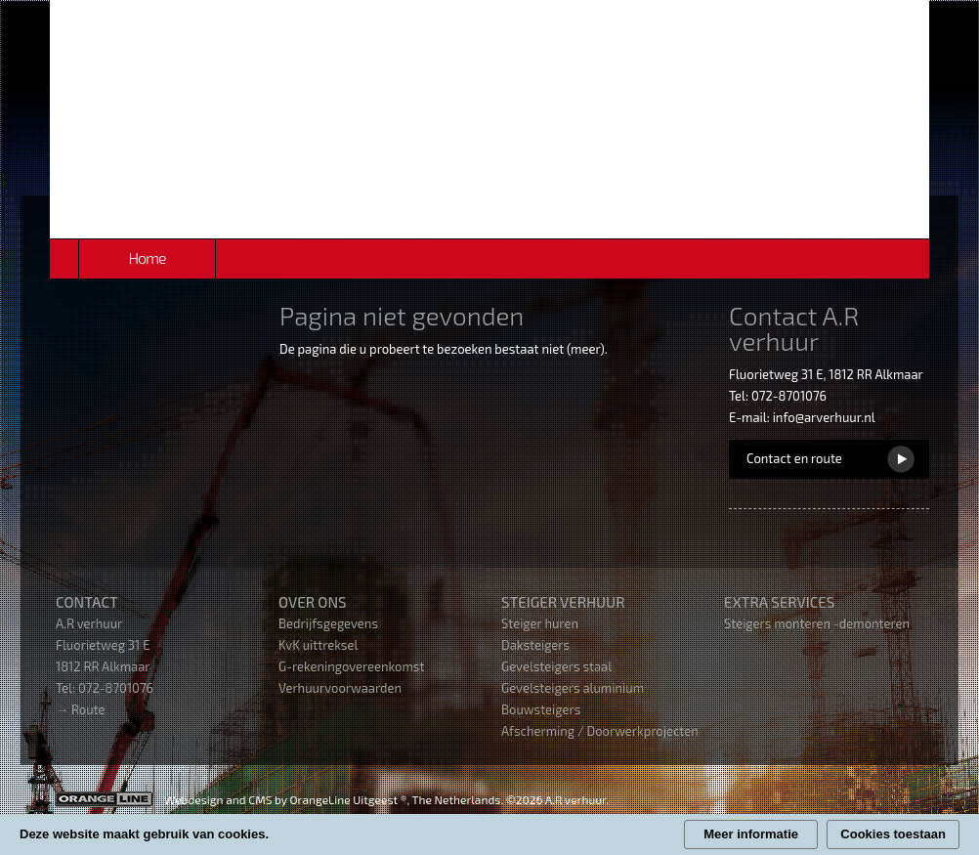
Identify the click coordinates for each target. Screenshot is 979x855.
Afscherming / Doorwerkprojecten (600, 731)
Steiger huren (539, 623)
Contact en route (794, 458)
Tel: (67, 688)
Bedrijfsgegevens (328, 623)
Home (146, 257)
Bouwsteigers (540, 709)
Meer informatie (750, 834)
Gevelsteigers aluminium (572, 688)
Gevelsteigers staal (556, 666)
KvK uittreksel (318, 645)
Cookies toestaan (893, 834)
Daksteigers (535, 645)
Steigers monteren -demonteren (817, 623)
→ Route (81, 709)
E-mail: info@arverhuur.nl (802, 417)
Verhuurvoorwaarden (340, 688)
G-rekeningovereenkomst (351, 666)
